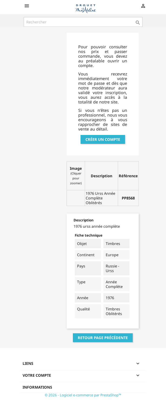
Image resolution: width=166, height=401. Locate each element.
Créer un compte (102, 139)
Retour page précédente (103, 337)
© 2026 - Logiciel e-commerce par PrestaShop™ (83, 395)
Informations (37, 387)
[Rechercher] (83, 22)
